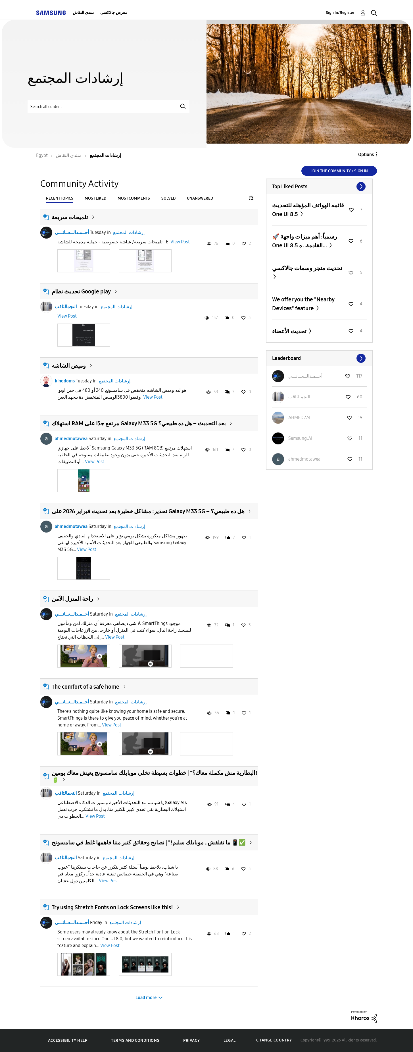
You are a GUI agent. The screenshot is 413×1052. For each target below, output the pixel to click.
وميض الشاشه (69, 365)
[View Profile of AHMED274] (299, 417)
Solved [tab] (168, 198)
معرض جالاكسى (113, 12)
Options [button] (366, 154)
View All (319, 186)
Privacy (191, 1040)
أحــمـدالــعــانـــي (72, 232)
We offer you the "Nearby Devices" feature (303, 304)
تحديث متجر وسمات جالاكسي (307, 268)
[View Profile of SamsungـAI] (300, 438)
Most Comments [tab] (134, 198)
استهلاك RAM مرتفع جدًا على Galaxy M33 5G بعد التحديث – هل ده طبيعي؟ (139, 423)
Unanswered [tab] (200, 198)
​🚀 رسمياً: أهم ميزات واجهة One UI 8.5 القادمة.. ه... (304, 241)
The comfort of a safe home (85, 686)
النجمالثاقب (66, 306)
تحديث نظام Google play (81, 291)
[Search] (108, 106)
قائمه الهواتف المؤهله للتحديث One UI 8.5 (308, 210)
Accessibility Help (67, 1040)
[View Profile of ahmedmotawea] (304, 459)
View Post (180, 242)
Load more (146, 997)
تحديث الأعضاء (290, 331)
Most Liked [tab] (95, 198)
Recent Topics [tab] (59, 198)
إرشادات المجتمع (129, 232)
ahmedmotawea (71, 438)
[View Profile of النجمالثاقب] (299, 396)
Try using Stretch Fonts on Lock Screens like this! (112, 907)
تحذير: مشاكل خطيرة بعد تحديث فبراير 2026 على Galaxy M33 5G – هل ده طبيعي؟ (148, 511)
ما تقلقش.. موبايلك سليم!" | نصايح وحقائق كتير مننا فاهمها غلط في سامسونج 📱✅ (149, 842)
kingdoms (65, 381)
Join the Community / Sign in (339, 171)
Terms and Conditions (135, 1040)
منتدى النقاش (84, 12)
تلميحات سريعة (70, 217)
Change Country (274, 1040)
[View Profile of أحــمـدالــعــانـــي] (305, 376)
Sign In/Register (340, 12)
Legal (230, 1040)
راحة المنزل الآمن (72, 598)
